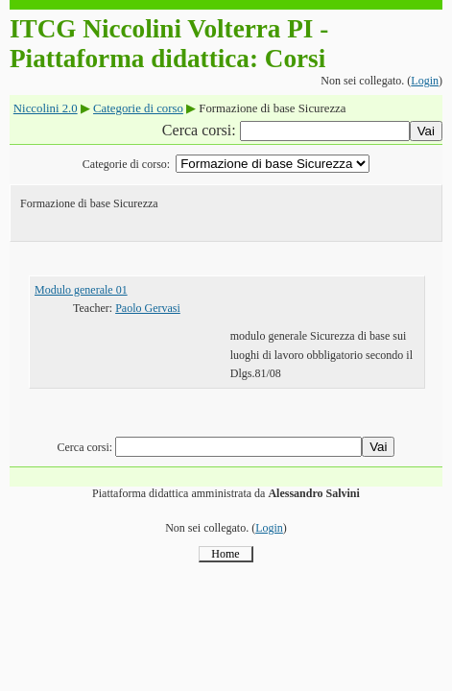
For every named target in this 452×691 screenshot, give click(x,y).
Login (425, 80)
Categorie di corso (138, 108)
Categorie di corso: (126, 164)
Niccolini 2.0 (45, 108)
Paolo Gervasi (147, 308)
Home (225, 553)
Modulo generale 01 (81, 290)
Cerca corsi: (201, 130)
